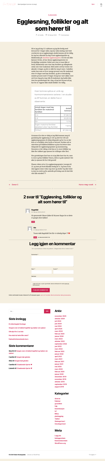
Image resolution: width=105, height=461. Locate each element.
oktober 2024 (60, 321)
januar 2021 (59, 366)
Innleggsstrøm (60, 440)
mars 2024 (59, 333)
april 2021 (58, 359)
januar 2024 (59, 338)
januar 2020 (59, 376)
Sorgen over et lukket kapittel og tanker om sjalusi (27, 330)
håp (56, 408)
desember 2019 (60, 379)
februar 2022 (59, 354)
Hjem (93, 5)
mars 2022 (59, 351)
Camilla (41, 37)
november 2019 (60, 381)
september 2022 (61, 346)
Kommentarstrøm (61, 443)
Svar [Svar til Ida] (35, 239)
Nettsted (33, 278)
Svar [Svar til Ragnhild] (33, 224)
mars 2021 (58, 361)
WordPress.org (60, 445)
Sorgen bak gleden (23, 359)
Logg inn (58, 438)
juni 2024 (58, 326)
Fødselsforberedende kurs (18, 341)
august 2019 (59, 389)
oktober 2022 (60, 343)
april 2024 (58, 331)
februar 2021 (59, 364)
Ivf (56, 413)
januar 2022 (59, 356)
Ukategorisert (60, 423)
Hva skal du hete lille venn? (18, 338)
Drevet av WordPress (33, 457)
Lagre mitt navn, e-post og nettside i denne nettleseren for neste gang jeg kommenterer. (51, 286)
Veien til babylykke (20, 457)
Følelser (58, 403)
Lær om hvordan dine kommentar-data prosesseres (56, 297)
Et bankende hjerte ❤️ (24, 367)
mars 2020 (59, 371)
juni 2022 (58, 348)
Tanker (57, 421)
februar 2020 (59, 374)
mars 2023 (59, 341)
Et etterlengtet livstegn (17, 326)
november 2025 (60, 318)
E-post (55, 271)
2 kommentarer (65, 37)
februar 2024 (59, 336)
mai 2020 (58, 369)
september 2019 (61, 386)
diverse (57, 401)
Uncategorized (60, 426)
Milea (57, 416)
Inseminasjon (59, 411)
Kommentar (34, 256)
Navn (33, 271)
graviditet (58, 406)
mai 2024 (58, 328)
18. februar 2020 (52, 37)
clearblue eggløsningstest (51, 60)
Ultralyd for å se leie (16, 334)
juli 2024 (58, 323)
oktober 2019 (60, 384)
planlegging (52, 17)
